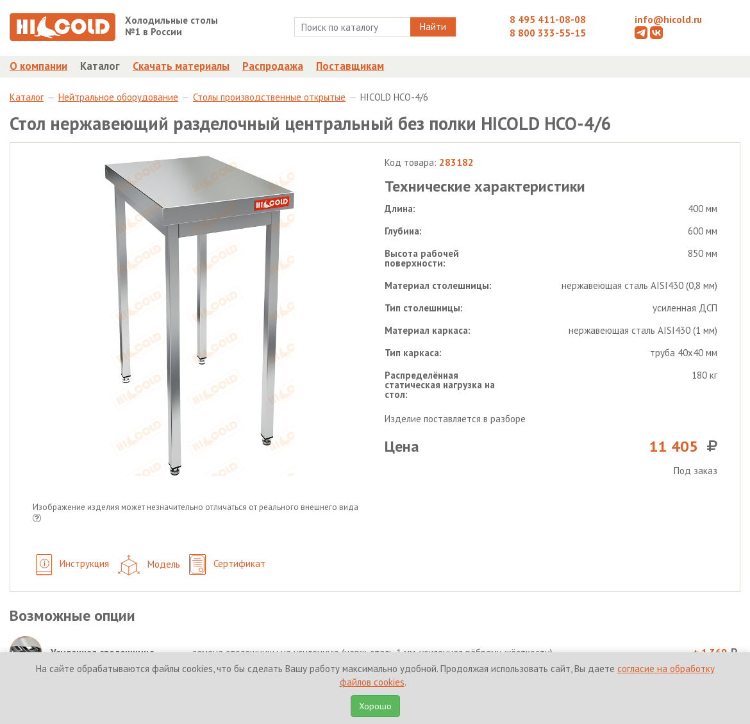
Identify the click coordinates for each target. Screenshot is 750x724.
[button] (37, 519)
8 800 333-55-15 (548, 33)
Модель (149, 565)
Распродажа (272, 66)
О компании (38, 66)
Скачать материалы (181, 66)
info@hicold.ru (668, 19)
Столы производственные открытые (269, 97)
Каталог (100, 66)
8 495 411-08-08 (548, 19)
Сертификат (227, 564)
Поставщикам (350, 66)
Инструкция (72, 564)
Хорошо (375, 706)
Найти (433, 27)
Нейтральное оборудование (118, 97)
